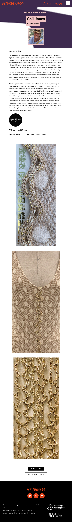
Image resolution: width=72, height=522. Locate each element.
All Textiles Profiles (36, 474)
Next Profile (36, 469)
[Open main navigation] (68, 3)
